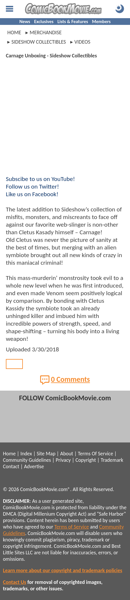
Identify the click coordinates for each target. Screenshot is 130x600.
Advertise (34, 466)
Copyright (86, 460)
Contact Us (14, 582)
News (24, 21)
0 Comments (65, 380)
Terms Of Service (95, 453)
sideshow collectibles (38, 42)
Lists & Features (72, 21)
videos (82, 42)
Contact (11, 466)
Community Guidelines (27, 460)
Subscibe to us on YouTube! (40, 179)
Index (26, 453)
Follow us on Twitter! (32, 186)
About (66, 453)
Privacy (63, 460)
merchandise (45, 32)
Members (101, 21)
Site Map (46, 453)
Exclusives (44, 21)
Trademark (112, 460)
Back (14, 364)
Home (14, 32)
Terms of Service (71, 527)
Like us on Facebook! (32, 194)
